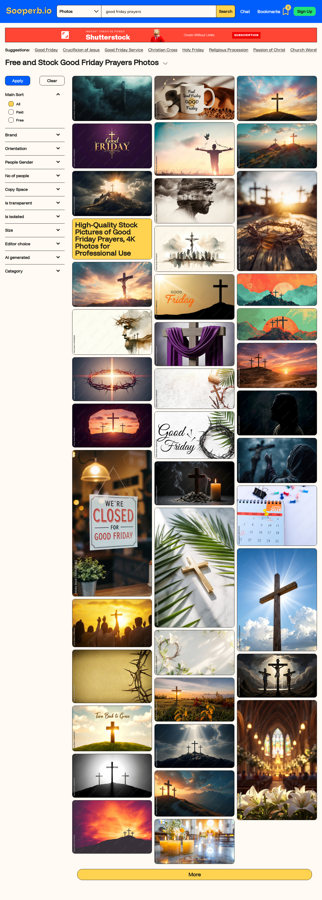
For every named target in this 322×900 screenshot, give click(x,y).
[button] (305, 11)
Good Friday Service (124, 50)
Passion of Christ (269, 50)
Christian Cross (162, 50)
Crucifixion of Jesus (81, 50)
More (194, 874)
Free (16, 120)
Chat (245, 11)
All (14, 103)
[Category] (79, 11)
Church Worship (305, 50)
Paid (16, 111)
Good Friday (46, 50)
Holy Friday (193, 50)
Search (225, 11)
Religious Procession (228, 50)
